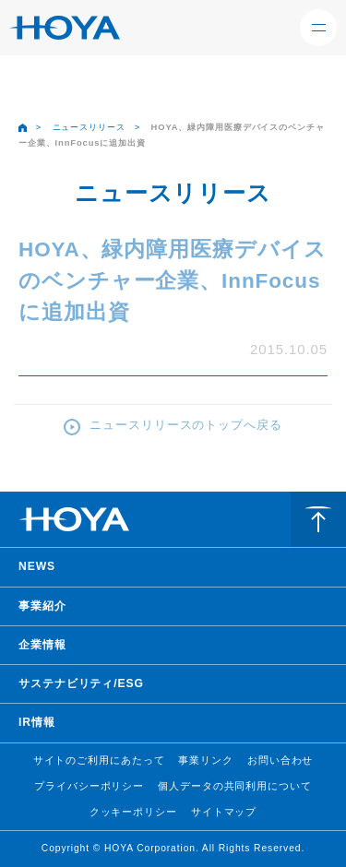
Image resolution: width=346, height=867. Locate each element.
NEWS (36, 566)
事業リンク (205, 760)
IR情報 (36, 722)
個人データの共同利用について (235, 785)
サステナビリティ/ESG (81, 683)
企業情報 (42, 644)
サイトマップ (224, 811)
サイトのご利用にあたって (99, 760)
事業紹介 (42, 606)
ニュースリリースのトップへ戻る (185, 425)
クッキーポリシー (133, 811)
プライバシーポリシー (89, 785)
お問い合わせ (280, 760)
